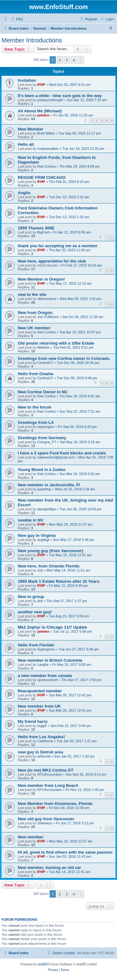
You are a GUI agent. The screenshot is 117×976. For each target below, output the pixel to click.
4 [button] (74, 60)
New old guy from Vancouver (46, 819)
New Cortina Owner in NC (43, 392)
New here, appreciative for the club (52, 261)
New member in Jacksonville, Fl (49, 485)
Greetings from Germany (42, 437)
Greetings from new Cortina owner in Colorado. (64, 358)
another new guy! (35, 612)
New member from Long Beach (48, 785)
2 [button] (60, 60)
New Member (30, 129)
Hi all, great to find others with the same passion (65, 852)
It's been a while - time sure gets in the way (60, 95)
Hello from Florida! (36, 645)
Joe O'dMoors (47, 317)
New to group (31, 596)
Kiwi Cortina (46, 166)
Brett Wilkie (46, 133)
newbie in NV (30, 520)
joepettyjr (44, 489)
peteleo (43, 115)
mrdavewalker (47, 148)
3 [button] (67, 60)
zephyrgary (45, 427)
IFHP (41, 84)
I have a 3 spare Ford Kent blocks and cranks (62, 453)
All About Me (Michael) (40, 111)
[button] (81, 60)
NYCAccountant (49, 774)
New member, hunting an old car (49, 867)
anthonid (43, 756)
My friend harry (32, 721)
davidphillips (46, 509)
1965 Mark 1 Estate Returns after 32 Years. (59, 581)
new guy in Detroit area (40, 752)
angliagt (43, 540)
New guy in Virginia (37, 535)
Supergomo (46, 649)
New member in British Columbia (50, 660)
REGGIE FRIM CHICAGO (42, 177)
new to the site (32, 294)
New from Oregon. (35, 312)
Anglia (24, 192)
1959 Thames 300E (36, 228)
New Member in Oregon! (41, 279)
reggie (42, 726)
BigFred (43, 232)
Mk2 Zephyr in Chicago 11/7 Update (52, 627)
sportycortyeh (47, 680)
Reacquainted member (40, 691)
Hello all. (26, 144)
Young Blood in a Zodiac (42, 469)
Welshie (43, 347)
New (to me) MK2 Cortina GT (45, 770)
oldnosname (46, 299)
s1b (40, 570)
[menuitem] (16, 19)
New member (30, 837)
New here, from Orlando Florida (48, 566)
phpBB (42, 964)
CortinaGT (45, 363)
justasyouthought (50, 100)
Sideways (44, 823)
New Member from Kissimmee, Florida (55, 803)
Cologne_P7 (46, 442)
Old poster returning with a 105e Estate (56, 343)
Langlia (42, 664)
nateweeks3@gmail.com (56, 457)
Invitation (27, 80)
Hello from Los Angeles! (41, 736)
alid (39, 601)
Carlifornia (45, 741)
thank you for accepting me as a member (58, 245)
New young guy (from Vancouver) (50, 550)
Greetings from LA (36, 422)
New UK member (34, 328)
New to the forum (34, 407)
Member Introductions (32, 40)
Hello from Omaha (35, 373)
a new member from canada (45, 675)
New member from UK (39, 706)
